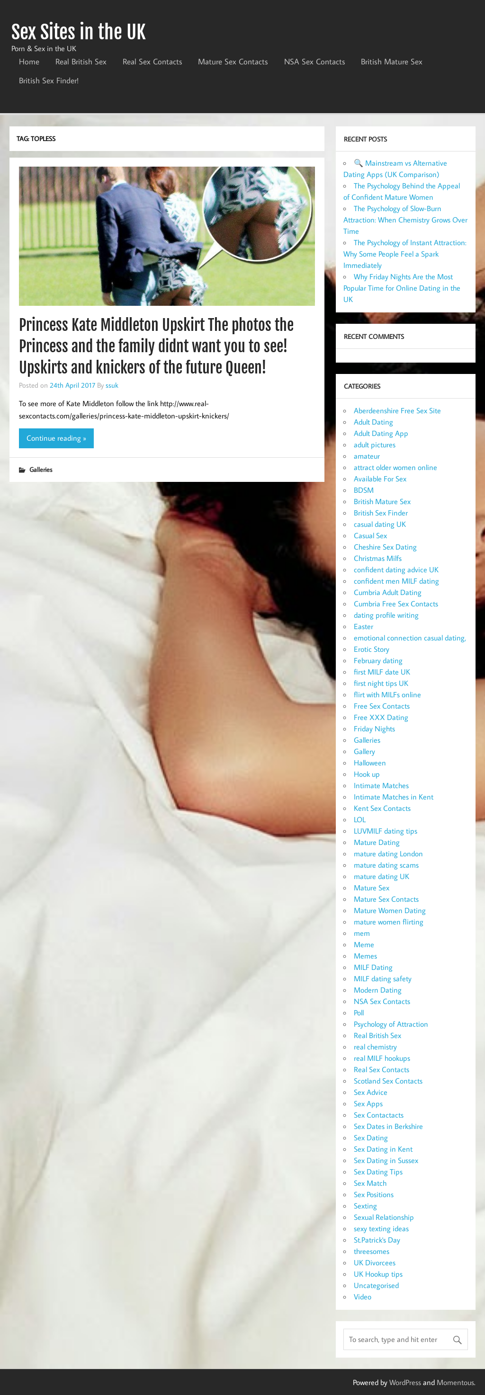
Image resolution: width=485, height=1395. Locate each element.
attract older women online (395, 467)
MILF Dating (373, 967)
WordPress (405, 1382)
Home (29, 61)
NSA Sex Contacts (314, 61)
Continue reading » (56, 438)
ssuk (112, 385)
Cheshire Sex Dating (385, 546)
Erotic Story (371, 649)
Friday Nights (374, 728)
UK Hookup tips (378, 1274)
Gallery (364, 751)
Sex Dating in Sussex (386, 1160)
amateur (367, 456)
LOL (360, 819)
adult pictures (374, 444)
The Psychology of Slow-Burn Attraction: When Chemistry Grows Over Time (405, 220)
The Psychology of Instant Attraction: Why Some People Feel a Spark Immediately (405, 254)
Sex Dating (371, 1137)
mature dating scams (386, 865)
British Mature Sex (391, 61)
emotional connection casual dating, (410, 637)
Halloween (370, 762)
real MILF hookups (382, 1058)
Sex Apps (368, 1103)
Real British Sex (81, 61)
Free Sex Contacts (382, 706)
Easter (363, 626)
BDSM (364, 490)
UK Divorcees (374, 1262)
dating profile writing (386, 615)
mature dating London (388, 853)
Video (362, 1296)
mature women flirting (388, 921)
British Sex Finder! (49, 80)
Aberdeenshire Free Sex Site (397, 410)
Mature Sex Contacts (233, 61)
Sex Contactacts (379, 1115)
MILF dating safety (383, 978)
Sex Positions (374, 1194)
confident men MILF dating (396, 581)
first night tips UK (381, 683)
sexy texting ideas (381, 1228)
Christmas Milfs (378, 558)
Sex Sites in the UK (78, 32)
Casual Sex (370, 535)
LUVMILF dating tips (385, 830)
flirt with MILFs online (387, 694)
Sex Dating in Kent (383, 1149)
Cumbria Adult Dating (388, 592)
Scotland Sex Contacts (388, 1080)
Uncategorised (376, 1285)
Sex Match (370, 1183)
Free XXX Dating (381, 717)
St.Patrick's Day (377, 1239)
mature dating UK (381, 876)
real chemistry (375, 1046)
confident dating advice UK (396, 569)
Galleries (40, 469)
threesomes (371, 1251)
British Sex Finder (381, 512)
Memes (365, 955)
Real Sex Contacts (152, 61)
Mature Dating (377, 842)
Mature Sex (371, 887)
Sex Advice (370, 1092)
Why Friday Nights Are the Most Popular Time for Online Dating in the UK (401, 288)
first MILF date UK (382, 671)
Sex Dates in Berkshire (388, 1126)
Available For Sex (380, 478)
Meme (364, 944)
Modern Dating (378, 990)
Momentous (455, 1382)
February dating (378, 660)
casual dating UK (380, 524)
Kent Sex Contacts (382, 808)
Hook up (367, 774)
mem (362, 933)
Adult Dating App (381, 433)
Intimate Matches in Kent (393, 796)
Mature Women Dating (390, 910)
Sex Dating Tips (378, 1171)
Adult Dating (373, 421)
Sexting (365, 1205)
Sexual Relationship (384, 1217)
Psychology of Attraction (391, 1024)
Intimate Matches (381, 785)
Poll (359, 1012)
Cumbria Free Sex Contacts (396, 603)
